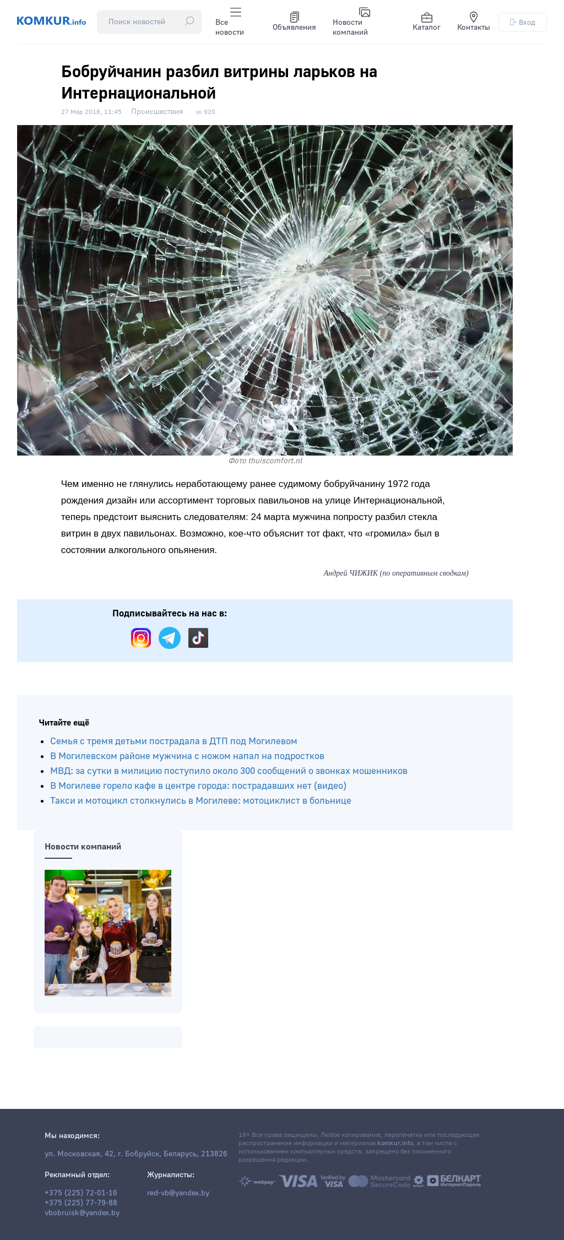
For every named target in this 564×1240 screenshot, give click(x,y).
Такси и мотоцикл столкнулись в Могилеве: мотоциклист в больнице (200, 800)
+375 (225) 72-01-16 (81, 1193)
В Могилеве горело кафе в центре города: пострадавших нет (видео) (198, 786)
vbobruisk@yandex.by (82, 1213)
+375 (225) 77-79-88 (81, 1203)
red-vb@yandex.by (178, 1193)
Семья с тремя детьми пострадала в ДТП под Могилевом (173, 741)
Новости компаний (351, 22)
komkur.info (395, 1143)
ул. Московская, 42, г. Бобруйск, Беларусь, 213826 (136, 1154)
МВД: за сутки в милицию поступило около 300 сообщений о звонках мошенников (229, 771)
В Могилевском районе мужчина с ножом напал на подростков (187, 756)
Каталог (427, 22)
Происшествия (157, 112)
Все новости (229, 22)
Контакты (473, 22)
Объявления (294, 22)
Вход (522, 22)
